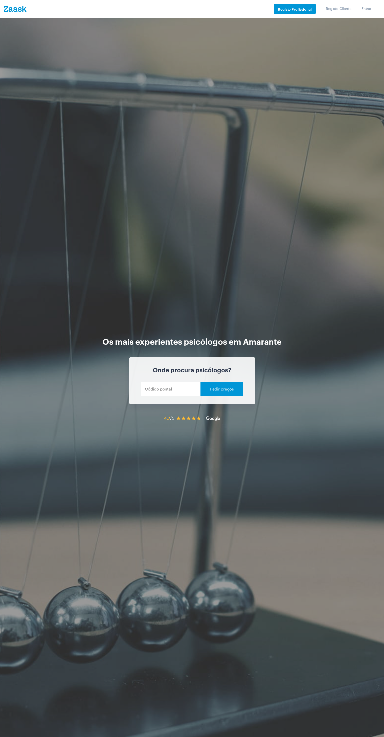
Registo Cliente (338, 8)
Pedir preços (222, 389)
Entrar (366, 8)
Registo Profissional (294, 9)
